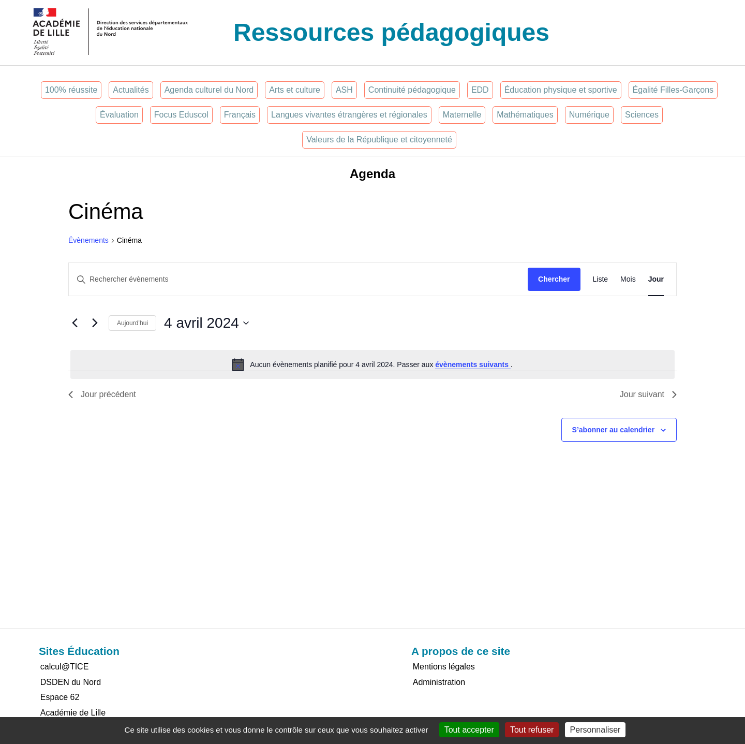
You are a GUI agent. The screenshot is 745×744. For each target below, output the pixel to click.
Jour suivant (648, 394)
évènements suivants (473, 364)
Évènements (88, 240)
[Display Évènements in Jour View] (656, 279)
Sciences (642, 114)
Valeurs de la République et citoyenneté (379, 139)
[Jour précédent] (74, 323)
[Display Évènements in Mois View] (628, 279)
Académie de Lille (73, 712)
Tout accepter (469, 729)
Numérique (589, 114)
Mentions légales (444, 666)
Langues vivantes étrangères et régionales (349, 114)
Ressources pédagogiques (391, 32)
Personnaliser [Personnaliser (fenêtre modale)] (595, 729)
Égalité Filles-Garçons (673, 89)
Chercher (554, 279)
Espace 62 (60, 697)
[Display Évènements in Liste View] (600, 279)
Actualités (130, 89)
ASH (344, 89)
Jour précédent (102, 394)
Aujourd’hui (132, 323)
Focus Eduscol (181, 114)
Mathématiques (525, 114)
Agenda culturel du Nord (209, 89)
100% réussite (71, 89)
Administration (439, 682)
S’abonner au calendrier (613, 430)
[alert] (372, 364)
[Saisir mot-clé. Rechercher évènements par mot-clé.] (298, 279)
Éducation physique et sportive (560, 89)
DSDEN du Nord (70, 682)
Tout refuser (532, 729)
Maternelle (462, 114)
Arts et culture (294, 89)
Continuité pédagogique (412, 89)
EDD (480, 89)
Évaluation (119, 114)
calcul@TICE (64, 666)
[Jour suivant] (94, 323)
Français (240, 114)
